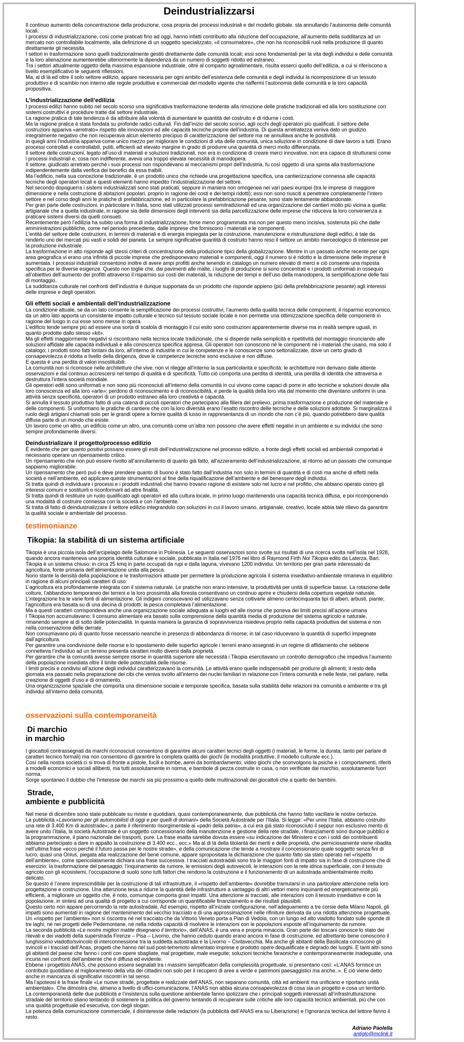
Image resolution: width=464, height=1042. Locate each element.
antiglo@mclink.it (372, 1034)
